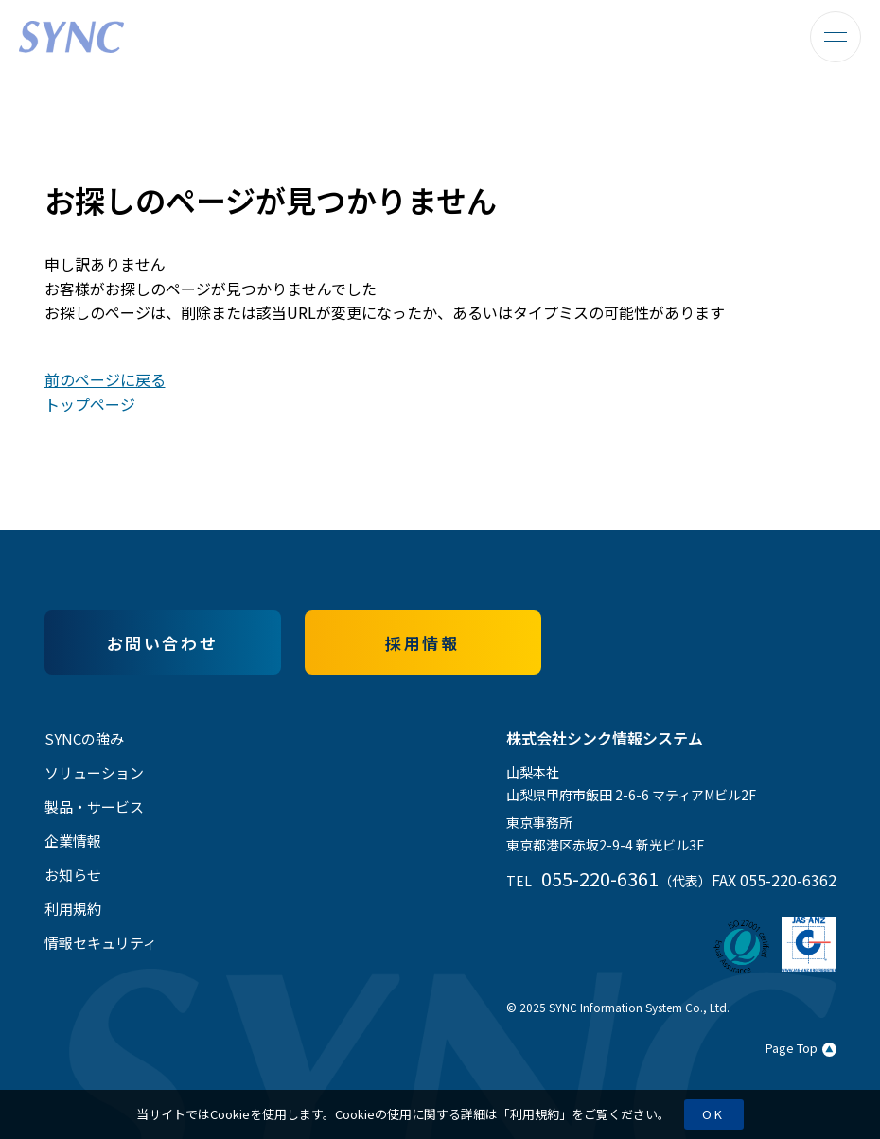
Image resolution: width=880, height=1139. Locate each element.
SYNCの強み (84, 738)
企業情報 (72, 840)
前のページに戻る (105, 379)
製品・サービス (94, 806)
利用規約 (534, 1114)
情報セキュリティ (100, 943)
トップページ (89, 404)
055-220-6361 (600, 878)
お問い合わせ (162, 643)
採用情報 (422, 643)
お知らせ (72, 875)
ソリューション (94, 772)
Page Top (801, 1048)
